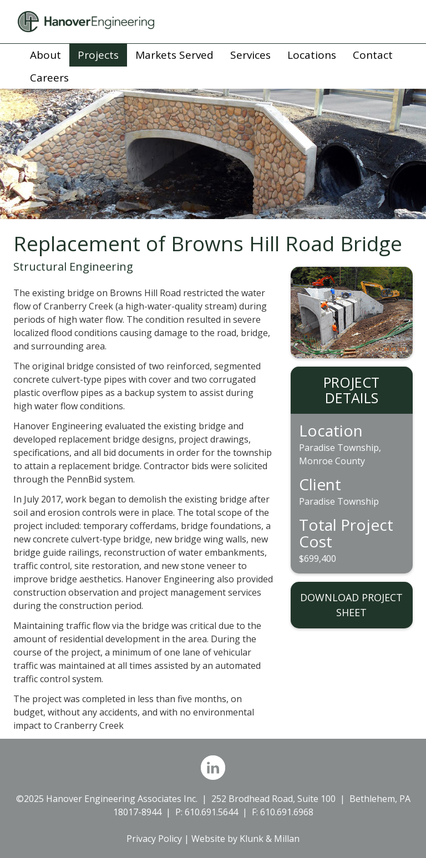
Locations (311, 55)
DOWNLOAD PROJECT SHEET (351, 605)
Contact (373, 55)
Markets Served (174, 55)
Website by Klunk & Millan (245, 838)
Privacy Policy (154, 838)
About (45, 55)
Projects (98, 55)
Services (250, 55)
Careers (49, 77)
